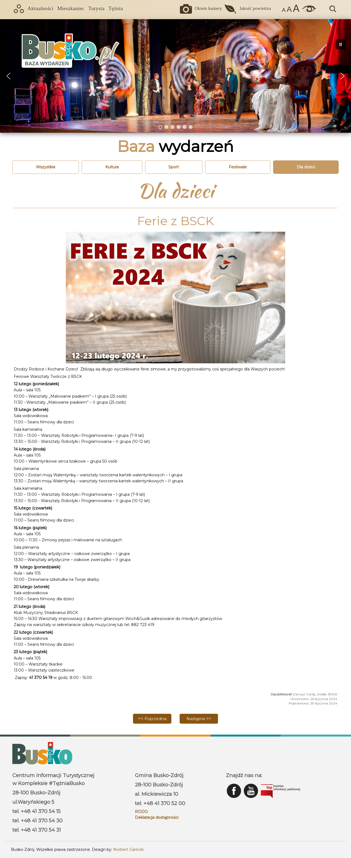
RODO (141, 811)
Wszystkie (45, 167)
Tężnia (115, 8)
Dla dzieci (306, 167)
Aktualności (40, 8)
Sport (173, 167)
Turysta (96, 8)
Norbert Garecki (128, 849)
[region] (175, 76)
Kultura (112, 167)
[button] (8, 76)
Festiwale (238, 167)
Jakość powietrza (255, 8)
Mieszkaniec (70, 8)
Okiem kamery (208, 8)
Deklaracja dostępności (157, 817)
